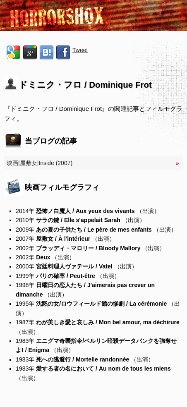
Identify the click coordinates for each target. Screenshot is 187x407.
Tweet (80, 50)
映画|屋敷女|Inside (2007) (39, 163)
